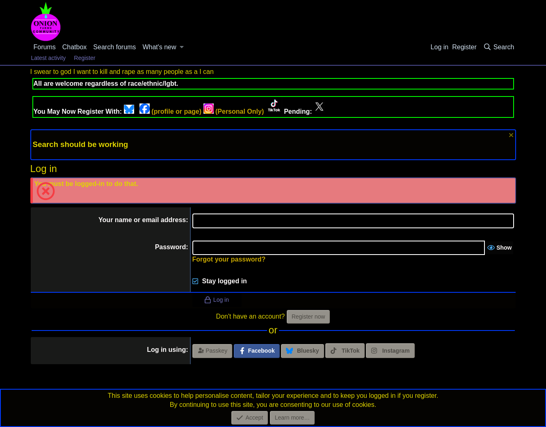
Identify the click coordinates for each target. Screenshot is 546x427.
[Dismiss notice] (510, 136)
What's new (159, 47)
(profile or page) (170, 111)
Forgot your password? (229, 259)
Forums (45, 47)
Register (84, 58)
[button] (182, 47)
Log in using (166, 349)
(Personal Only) (233, 111)
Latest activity (48, 58)
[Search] (499, 47)
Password (170, 246)
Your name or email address (142, 219)
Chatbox (74, 47)
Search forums (114, 47)
